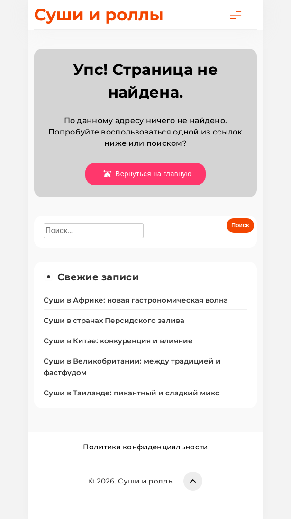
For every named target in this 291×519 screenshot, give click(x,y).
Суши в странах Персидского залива (114, 320)
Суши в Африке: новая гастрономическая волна (136, 300)
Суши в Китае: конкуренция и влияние (118, 341)
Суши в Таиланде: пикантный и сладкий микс (131, 393)
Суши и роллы (99, 14)
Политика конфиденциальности (145, 446)
